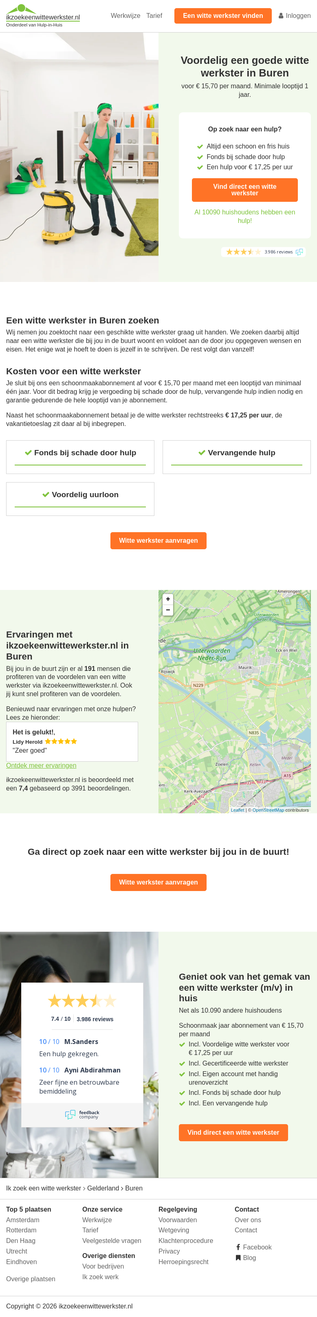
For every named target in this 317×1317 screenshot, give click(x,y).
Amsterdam (23, 1220)
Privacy (169, 1251)
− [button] (168, 610)
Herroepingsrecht (183, 1261)
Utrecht (16, 1251)
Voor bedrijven (103, 1266)
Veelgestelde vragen (111, 1240)
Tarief (154, 15)
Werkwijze (126, 15)
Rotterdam (21, 1230)
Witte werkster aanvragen (158, 540)
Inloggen (294, 15)
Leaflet (237, 810)
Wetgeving (173, 1230)
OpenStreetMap (268, 810)
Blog (248, 1257)
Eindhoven (21, 1261)
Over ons (248, 1220)
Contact (246, 1230)
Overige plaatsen (30, 1279)
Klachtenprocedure (185, 1240)
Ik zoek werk (100, 1276)
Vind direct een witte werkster (244, 190)
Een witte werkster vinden (223, 15)
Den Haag (20, 1240)
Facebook (256, 1247)
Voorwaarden (177, 1220)
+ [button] (168, 599)
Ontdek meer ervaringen (41, 765)
